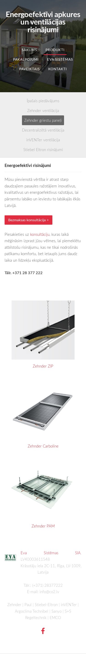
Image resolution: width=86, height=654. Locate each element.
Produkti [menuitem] (55, 49)
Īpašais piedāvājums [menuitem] (43, 100)
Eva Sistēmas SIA (51, 552)
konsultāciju (39, 234)
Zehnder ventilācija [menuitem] (43, 110)
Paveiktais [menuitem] (29, 69)
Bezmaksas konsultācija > (28, 219)
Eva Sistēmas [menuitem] (60, 59)
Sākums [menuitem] (29, 49)
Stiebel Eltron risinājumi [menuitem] (43, 149)
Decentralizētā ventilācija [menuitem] (43, 130)
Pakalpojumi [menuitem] (26, 59)
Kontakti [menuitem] (57, 69)
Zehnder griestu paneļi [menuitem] (43, 120)
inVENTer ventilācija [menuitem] (43, 139)
